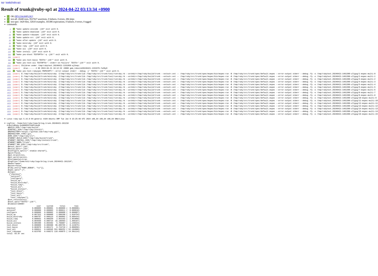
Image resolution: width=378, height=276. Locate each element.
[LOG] (30, 16)
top (2, 2)
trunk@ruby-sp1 (13, 2)
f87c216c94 (20, 16)
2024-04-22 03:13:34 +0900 (84, 9)
